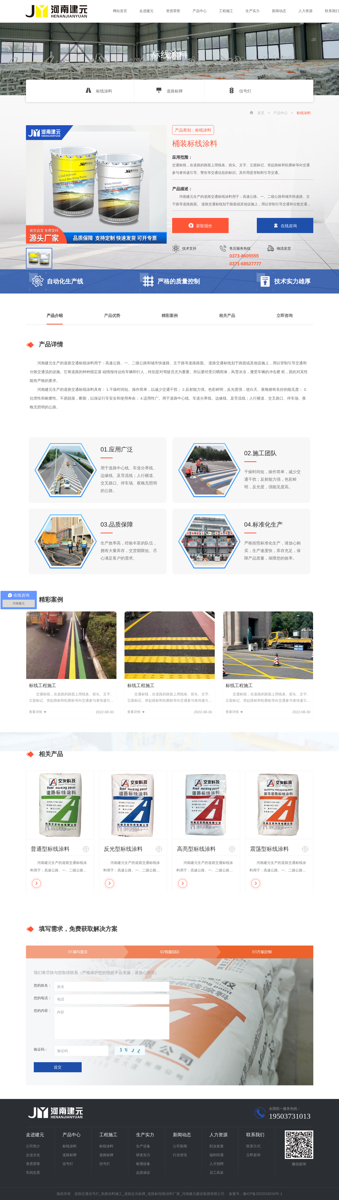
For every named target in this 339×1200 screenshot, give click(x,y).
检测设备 (143, 1164)
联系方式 (253, 1146)
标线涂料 (99, 91)
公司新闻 (180, 1146)
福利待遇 (216, 1155)
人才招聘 (216, 1164)
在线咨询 (285, 226)
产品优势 (112, 315)
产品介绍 (55, 315)
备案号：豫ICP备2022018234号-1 (255, 1194)
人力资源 (305, 11)
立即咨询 (284, 315)
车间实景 (33, 1173)
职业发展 (216, 1146)
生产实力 (252, 11)
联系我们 (332, 11)
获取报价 (200, 226)
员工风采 (216, 1173)
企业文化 (33, 1155)
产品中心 (200, 11)
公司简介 (33, 1146)
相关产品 (227, 315)
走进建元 (146, 11)
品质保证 (143, 1173)
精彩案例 (170, 315)
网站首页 (120, 11)
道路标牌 (169, 91)
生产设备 (143, 1146)
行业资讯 (180, 1155)
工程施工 (226, 11)
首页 (260, 113)
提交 (57, 1067)
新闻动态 (279, 11)
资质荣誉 (173, 11)
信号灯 (240, 91)
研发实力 (143, 1155)
